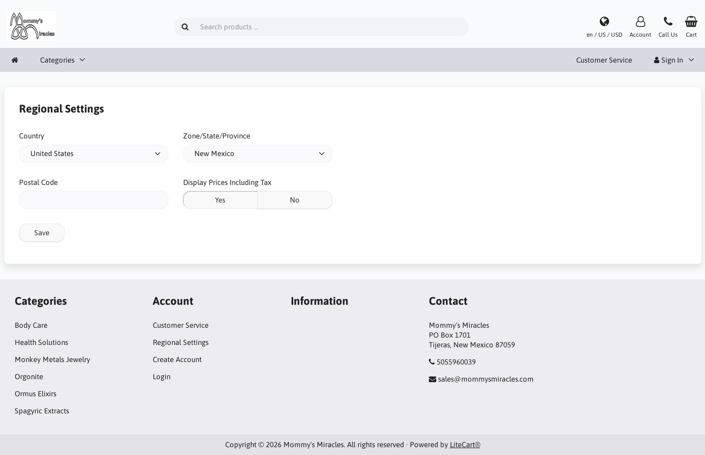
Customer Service (604, 60)
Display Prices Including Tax (227, 182)
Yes (220, 200)
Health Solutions (41, 342)
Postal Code (38, 182)
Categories (57, 60)
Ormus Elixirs (35, 393)
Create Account (177, 359)
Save (41, 232)
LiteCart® (465, 444)
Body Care (31, 325)
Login (161, 376)
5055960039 (456, 362)
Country (31, 136)
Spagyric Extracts (42, 411)
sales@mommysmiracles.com (486, 379)
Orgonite (29, 376)
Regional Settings (181, 342)
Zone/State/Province (216, 136)
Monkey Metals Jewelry (52, 359)
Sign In (668, 60)
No (295, 200)
